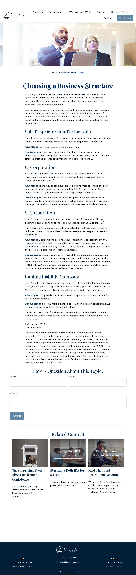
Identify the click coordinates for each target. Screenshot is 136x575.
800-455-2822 (118, 559)
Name (13, 369)
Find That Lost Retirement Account (103, 465)
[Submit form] (17, 408)
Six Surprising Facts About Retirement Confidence (27, 467)
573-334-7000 (117, 555)
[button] (38, 4)
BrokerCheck (94, 569)
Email (72, 369)
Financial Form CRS (69, 564)
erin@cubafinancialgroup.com (68, 555)
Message (14, 385)
